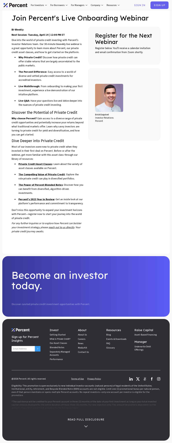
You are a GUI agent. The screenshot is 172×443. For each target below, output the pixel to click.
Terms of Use (77, 378)
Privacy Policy (94, 378)
